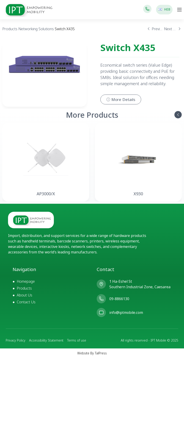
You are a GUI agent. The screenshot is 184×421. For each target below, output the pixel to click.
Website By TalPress (92, 353)
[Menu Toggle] (179, 9)
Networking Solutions (36, 28)
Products (9, 28)
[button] (178, 114)
